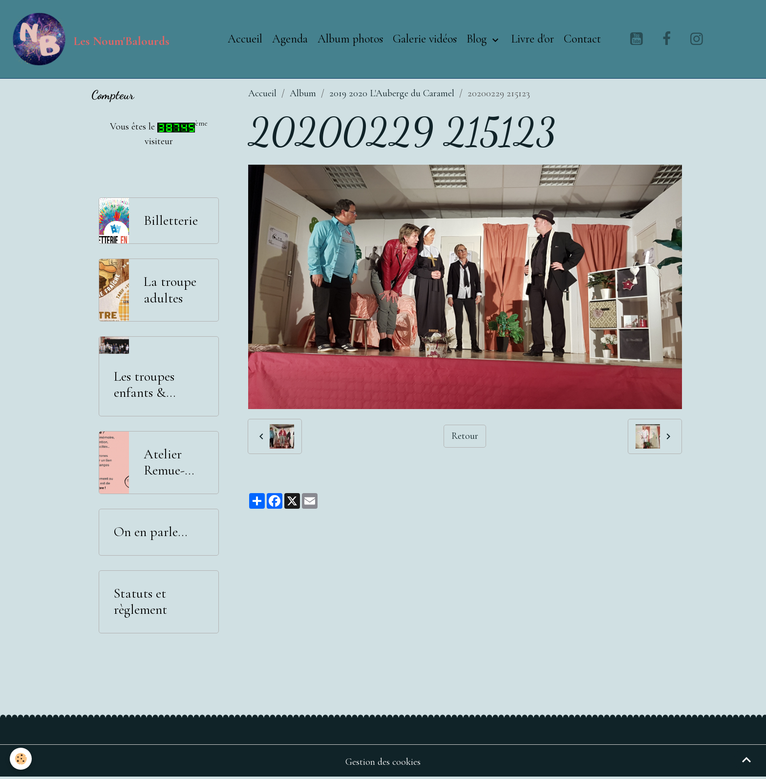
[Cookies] (21, 759)
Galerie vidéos (425, 39)
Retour (464, 436)
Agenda (290, 39)
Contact (582, 39)
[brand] (90, 39)
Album (303, 93)
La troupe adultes (170, 290)
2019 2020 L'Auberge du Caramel (391, 93)
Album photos (350, 39)
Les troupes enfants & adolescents (144, 384)
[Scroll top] (746, 759)
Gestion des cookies (383, 762)
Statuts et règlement (140, 601)
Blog (478, 39)
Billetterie (171, 221)
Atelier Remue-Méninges (169, 462)
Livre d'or (532, 39)
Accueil (245, 39)
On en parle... (150, 532)
